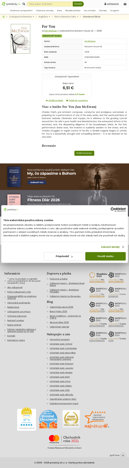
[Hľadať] (78, 3)
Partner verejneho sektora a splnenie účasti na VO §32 (21, 330)
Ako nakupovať (14, 287)
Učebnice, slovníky (45, 10)
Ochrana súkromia (16, 316)
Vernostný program (60, 339)
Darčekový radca (16, 340)
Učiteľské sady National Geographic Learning (62, 358)
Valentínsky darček (59, 326)
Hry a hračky (90, 10)
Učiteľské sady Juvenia (61, 368)
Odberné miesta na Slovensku (65, 296)
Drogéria (114, 10)
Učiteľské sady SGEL (60, 390)
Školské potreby (72, 10)
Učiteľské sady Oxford (61, 343)
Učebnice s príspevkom (21, 10)
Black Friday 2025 (58, 311)
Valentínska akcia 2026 (61, 307)
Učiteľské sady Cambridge (63, 348)
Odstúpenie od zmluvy (19, 311)
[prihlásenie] (111, 3)
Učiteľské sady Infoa (60, 381)
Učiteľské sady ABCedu (61, 394)
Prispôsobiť (64, 256)
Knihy (59, 10)
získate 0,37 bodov (52, 36)
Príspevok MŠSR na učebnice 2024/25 (21, 297)
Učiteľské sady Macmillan (63, 352)
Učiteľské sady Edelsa (61, 385)
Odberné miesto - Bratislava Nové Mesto (67, 284)
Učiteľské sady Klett (60, 377)
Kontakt (11, 335)
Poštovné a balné (59, 278)
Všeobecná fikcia (91, 16)
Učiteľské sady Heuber (61, 372)
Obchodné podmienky (18, 302)
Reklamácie (13, 307)
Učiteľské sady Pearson (61, 363)
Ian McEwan (51, 30)
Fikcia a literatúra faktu (65, 16)
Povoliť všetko (105, 256)
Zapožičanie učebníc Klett (63, 399)
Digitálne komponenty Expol (64, 403)
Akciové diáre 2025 (59, 322)
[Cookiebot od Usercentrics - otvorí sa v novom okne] (113, 209)
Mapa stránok (14, 324)
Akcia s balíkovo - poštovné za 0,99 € (65, 316)
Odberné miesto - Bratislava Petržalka (64, 290)
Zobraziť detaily (110, 247)
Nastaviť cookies (15, 320)
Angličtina (43, 16)
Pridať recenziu (84, 153)
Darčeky (103, 10)
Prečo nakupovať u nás (19, 291)
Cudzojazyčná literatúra (20, 16)
